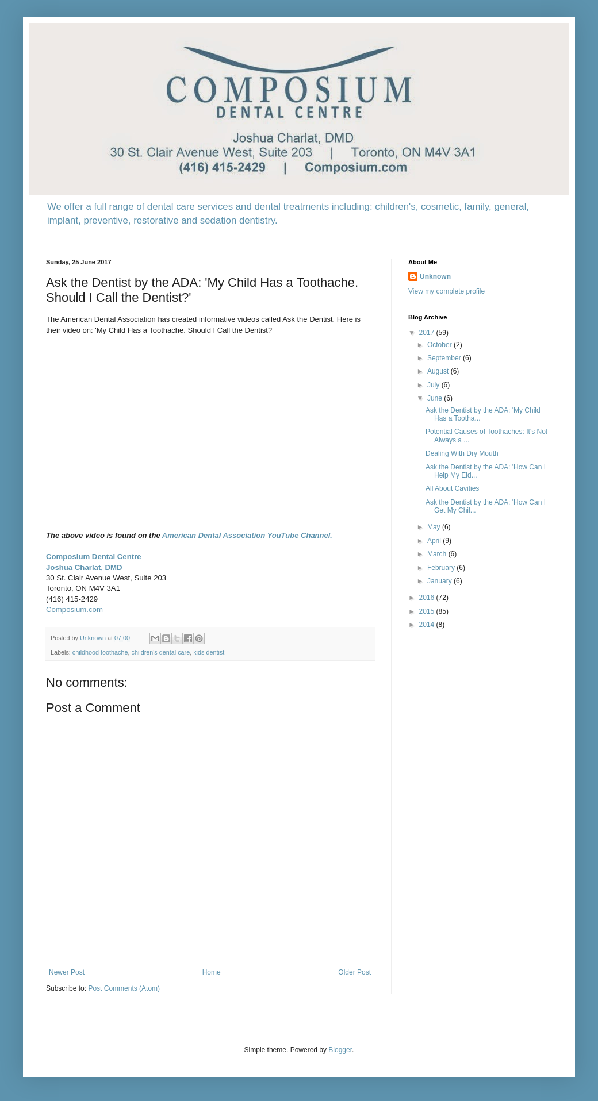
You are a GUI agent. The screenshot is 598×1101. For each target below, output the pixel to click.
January (440, 581)
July (434, 385)
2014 (427, 625)
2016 (427, 598)
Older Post (354, 972)
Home (211, 972)
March (437, 554)
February (442, 568)
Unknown (435, 276)
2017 (427, 333)
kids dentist (208, 652)
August (439, 371)
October (440, 345)
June (435, 398)
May (434, 527)
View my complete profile (446, 291)
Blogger (340, 1050)
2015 (427, 611)
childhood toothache (100, 652)
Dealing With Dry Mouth (462, 453)
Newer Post (67, 972)
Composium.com (74, 609)
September (445, 358)
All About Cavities (452, 488)
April (435, 541)
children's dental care (160, 652)
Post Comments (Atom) (124, 988)
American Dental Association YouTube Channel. (247, 535)
